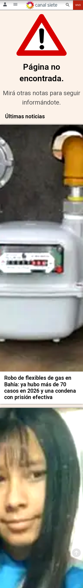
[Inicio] (41, 5)
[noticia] (41, 247)
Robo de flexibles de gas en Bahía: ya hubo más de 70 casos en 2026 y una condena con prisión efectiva (40, 386)
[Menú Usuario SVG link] (5, 5)
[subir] (76, 553)
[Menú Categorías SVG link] (15, 5)
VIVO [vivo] (78, 5)
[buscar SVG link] (67, 5)
